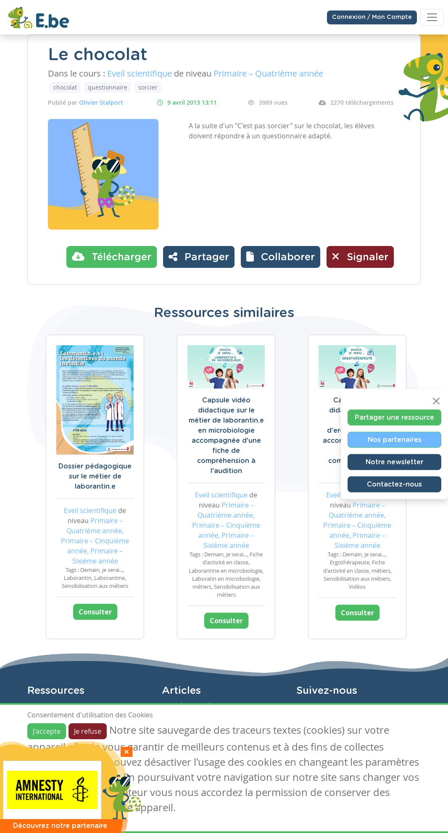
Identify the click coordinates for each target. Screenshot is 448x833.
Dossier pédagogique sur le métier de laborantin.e (95, 476)
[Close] (436, 401)
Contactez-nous (394, 484)
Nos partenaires (395, 439)
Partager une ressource (394, 417)
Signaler (360, 256)
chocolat (65, 87)
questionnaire (107, 87)
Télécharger (111, 256)
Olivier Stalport (101, 102)
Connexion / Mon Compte (372, 17)
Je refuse (87, 731)
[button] (280, 257)
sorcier (148, 87)
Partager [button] (199, 256)
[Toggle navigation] (432, 17)
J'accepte (47, 731)
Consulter (95, 611)
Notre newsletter (394, 461)
